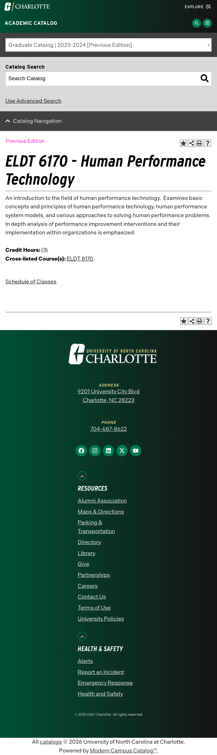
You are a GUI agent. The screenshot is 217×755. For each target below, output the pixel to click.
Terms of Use (94, 608)
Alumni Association (102, 500)
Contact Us (92, 596)
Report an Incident (101, 672)
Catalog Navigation (37, 121)
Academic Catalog (31, 23)
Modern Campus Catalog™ (123, 750)
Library (86, 553)
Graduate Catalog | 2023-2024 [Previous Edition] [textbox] (70, 45)
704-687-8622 (108, 429)
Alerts (85, 661)
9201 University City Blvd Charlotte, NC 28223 (108, 395)
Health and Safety (100, 694)
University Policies (101, 619)
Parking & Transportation (96, 526)
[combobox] (108, 45)
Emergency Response (105, 683)
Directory (89, 542)
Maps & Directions (101, 512)
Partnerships (94, 575)
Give (83, 564)
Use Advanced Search (33, 101)
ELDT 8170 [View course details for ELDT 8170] (80, 259)
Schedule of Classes (31, 281)
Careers (88, 586)
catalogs (51, 742)
